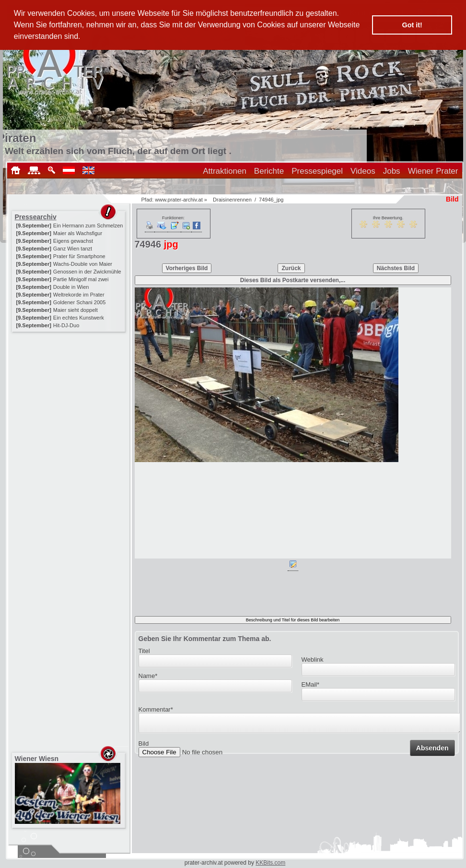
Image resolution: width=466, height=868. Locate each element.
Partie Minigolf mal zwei (81, 279)
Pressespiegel (317, 171)
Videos (362, 171)
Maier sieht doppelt (75, 310)
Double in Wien (71, 287)
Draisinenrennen (232, 199)
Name (148, 675)
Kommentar (156, 709)
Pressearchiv (36, 217)
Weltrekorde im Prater (79, 294)
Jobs (391, 171)
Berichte (269, 171)
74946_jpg (271, 199)
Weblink (313, 659)
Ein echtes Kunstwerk (78, 318)
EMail (311, 684)
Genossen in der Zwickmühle (87, 271)
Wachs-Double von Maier (82, 264)
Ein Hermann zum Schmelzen (88, 225)
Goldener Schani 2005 (79, 302)
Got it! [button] (412, 25)
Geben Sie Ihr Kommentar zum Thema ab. (205, 638)
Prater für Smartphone (79, 256)
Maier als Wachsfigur (77, 233)
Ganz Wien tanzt (72, 248)
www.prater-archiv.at (178, 199)
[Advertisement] (69, 394)
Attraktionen (224, 171)
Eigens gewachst (73, 241)
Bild (144, 746)
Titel (144, 650)
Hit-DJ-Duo (66, 325)
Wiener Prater (433, 171)
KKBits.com (270, 862)
